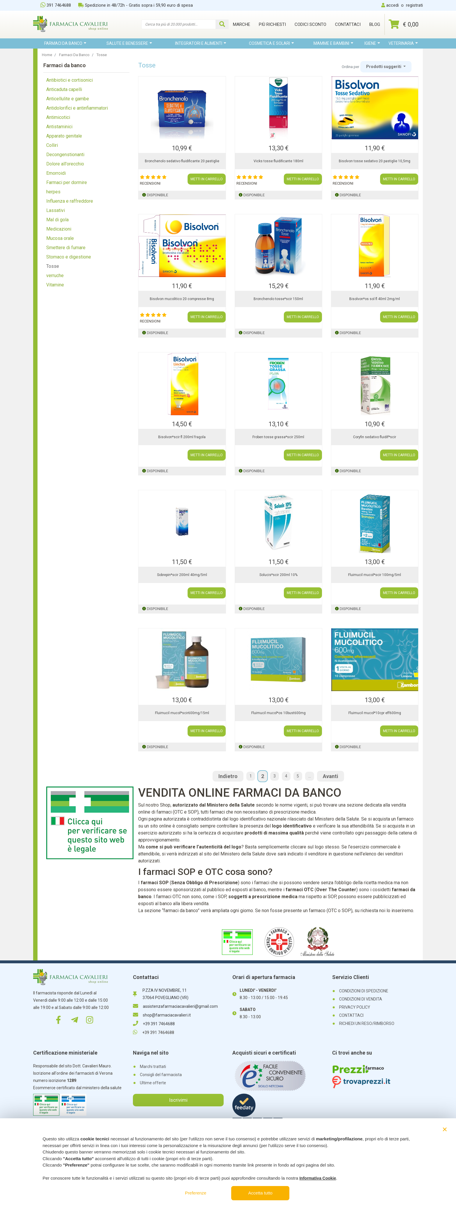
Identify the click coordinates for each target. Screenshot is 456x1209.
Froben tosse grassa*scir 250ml (278, 437)
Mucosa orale (60, 238)
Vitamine (55, 285)
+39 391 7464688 (154, 1023)
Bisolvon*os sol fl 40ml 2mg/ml (374, 299)
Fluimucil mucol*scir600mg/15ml (182, 713)
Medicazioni (58, 229)
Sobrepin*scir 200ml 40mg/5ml (182, 575)
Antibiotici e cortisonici (69, 80)
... (309, 776)
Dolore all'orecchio (65, 164)
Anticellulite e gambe (67, 98)
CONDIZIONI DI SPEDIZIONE (363, 991)
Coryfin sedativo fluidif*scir (374, 437)
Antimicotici (58, 117)
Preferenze (195, 1192)
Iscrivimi (178, 1100)
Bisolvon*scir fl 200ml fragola (182, 437)
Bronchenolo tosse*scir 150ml (278, 299)
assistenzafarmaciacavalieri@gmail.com (175, 1006)
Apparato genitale (64, 136)
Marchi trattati (153, 1066)
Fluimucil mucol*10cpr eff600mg (374, 713)
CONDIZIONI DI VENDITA (360, 999)
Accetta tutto (260, 1192)
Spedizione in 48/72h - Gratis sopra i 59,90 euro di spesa (135, 5)
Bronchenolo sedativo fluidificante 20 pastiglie (182, 161)
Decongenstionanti (65, 154)
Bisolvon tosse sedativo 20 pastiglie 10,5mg (374, 161)
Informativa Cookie (317, 1178)
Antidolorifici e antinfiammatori (77, 108)
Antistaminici (59, 126)
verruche (55, 275)
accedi (392, 5)
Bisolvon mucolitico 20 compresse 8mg (182, 299)
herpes (53, 192)
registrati (414, 5)
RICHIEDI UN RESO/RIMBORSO (366, 1023)
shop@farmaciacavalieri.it (162, 1015)
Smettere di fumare (66, 247)
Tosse (52, 266)
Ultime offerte (153, 1082)
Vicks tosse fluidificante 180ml (278, 161)
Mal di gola (57, 219)
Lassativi (55, 210)
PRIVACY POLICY (354, 1007)
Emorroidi (56, 173)
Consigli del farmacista (161, 1074)
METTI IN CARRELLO (206, 179)
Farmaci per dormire (66, 182)
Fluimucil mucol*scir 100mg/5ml (374, 575)
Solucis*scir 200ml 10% (278, 575)
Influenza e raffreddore (69, 201)
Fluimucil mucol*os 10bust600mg (278, 713)
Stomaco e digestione (68, 257)
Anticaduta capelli (64, 89)
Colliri (52, 145)
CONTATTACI (351, 1015)
